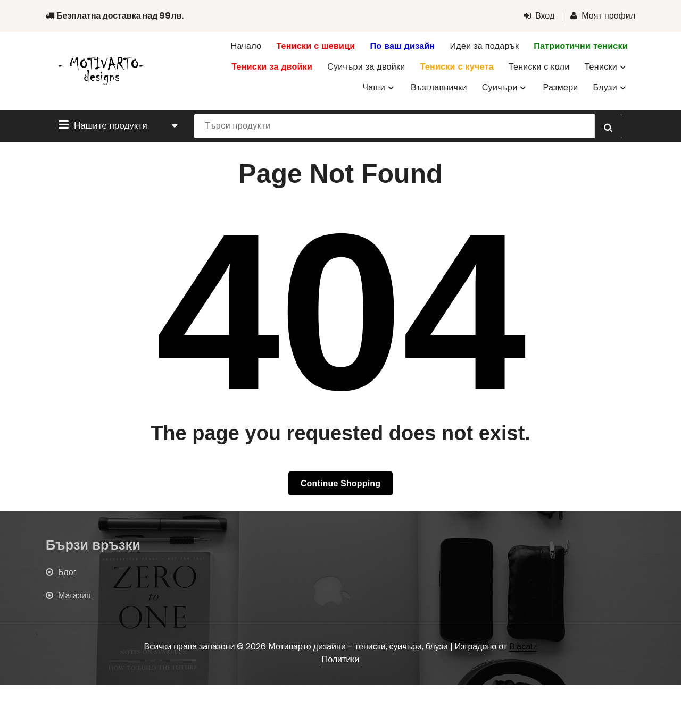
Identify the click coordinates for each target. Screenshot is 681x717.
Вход (539, 15)
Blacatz (523, 646)
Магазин (74, 595)
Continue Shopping (340, 483)
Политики (341, 659)
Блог (67, 572)
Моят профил (602, 15)
